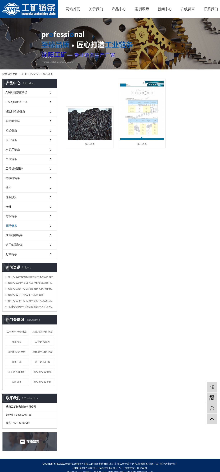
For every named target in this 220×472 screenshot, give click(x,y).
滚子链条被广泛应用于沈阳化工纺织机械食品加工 (31, 300)
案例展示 (142, 9)
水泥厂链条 (13, 149)
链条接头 (11, 197)
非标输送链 (13, 121)
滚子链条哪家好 (17, 371)
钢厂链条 (11, 140)
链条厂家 (17, 361)
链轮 (8, 187)
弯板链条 (11, 216)
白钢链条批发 (42, 341)
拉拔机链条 (13, 178)
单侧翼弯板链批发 (43, 351)
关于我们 (96, 9)
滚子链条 (132, 463)
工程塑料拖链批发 (17, 331)
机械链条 (143, 463)
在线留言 (188, 9)
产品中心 (119, 9)
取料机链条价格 (17, 351)
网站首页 (73, 9)
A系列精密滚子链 (17, 92)
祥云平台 (118, 468)
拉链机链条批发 (42, 371)
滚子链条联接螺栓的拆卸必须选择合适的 (31, 276)
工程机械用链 (14, 168)
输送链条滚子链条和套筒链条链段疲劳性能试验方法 (31, 288)
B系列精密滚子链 (17, 102)
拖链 (8, 206)
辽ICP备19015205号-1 (85, 468)
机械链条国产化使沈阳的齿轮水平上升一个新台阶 (31, 306)
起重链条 (11, 254)
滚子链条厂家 (42, 361)
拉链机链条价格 (42, 381)
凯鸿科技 (142, 468)
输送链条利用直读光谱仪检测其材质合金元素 (31, 282)
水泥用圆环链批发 (43, 331)
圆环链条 (48, 74)
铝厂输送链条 (14, 244)
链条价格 (17, 341)
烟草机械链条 (14, 235)
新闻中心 (165, 9)
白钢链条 (11, 159)
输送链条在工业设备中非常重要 (25, 294)
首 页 (24, 74)
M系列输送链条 (15, 111)
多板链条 (11, 130)
